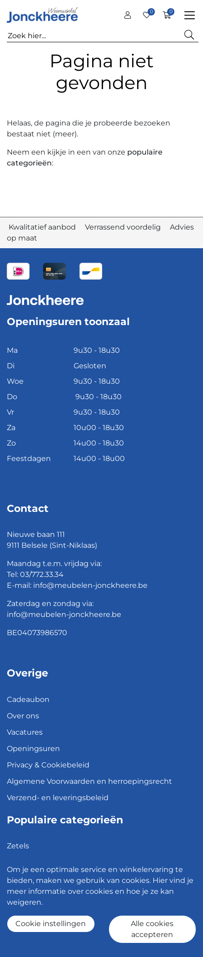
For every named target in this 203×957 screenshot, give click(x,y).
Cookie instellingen (50, 923)
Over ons (23, 715)
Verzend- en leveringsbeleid (58, 797)
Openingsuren (33, 748)
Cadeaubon (28, 699)
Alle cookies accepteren (152, 929)
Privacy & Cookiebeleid (48, 765)
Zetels (18, 846)
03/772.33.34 (42, 574)
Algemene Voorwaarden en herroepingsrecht (89, 781)
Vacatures (25, 732)
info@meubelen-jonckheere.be (90, 585)
